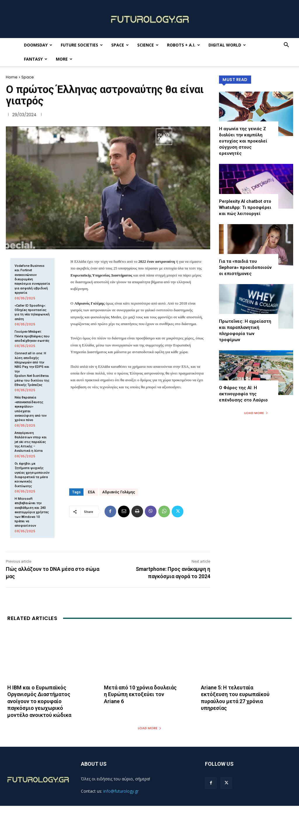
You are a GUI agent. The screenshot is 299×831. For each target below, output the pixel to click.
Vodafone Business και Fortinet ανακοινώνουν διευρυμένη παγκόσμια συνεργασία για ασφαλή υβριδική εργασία (32, 279)
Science (148, 45)
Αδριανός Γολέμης (118, 492)
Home (12, 77)
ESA (91, 492)
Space (120, 45)
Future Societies (82, 45)
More (64, 59)
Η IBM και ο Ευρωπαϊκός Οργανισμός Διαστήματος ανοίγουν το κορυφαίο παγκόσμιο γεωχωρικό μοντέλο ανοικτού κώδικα (39, 701)
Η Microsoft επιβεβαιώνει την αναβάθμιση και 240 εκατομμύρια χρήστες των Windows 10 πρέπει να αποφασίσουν (32, 512)
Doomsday (38, 45)
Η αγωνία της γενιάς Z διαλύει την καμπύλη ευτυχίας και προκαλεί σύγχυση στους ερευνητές (243, 141)
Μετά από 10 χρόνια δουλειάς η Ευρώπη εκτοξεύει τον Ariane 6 (140, 694)
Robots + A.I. (183, 45)
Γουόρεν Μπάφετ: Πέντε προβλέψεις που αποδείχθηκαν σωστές (32, 336)
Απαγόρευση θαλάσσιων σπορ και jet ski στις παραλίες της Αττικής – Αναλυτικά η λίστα (31, 442)
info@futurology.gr (121, 791)
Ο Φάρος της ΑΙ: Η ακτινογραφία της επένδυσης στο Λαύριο (243, 394)
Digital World (227, 45)
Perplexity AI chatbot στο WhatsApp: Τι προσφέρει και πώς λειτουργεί (245, 207)
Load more (256, 413)
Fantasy (35, 59)
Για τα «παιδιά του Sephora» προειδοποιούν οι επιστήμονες (245, 267)
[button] (286, 45)
